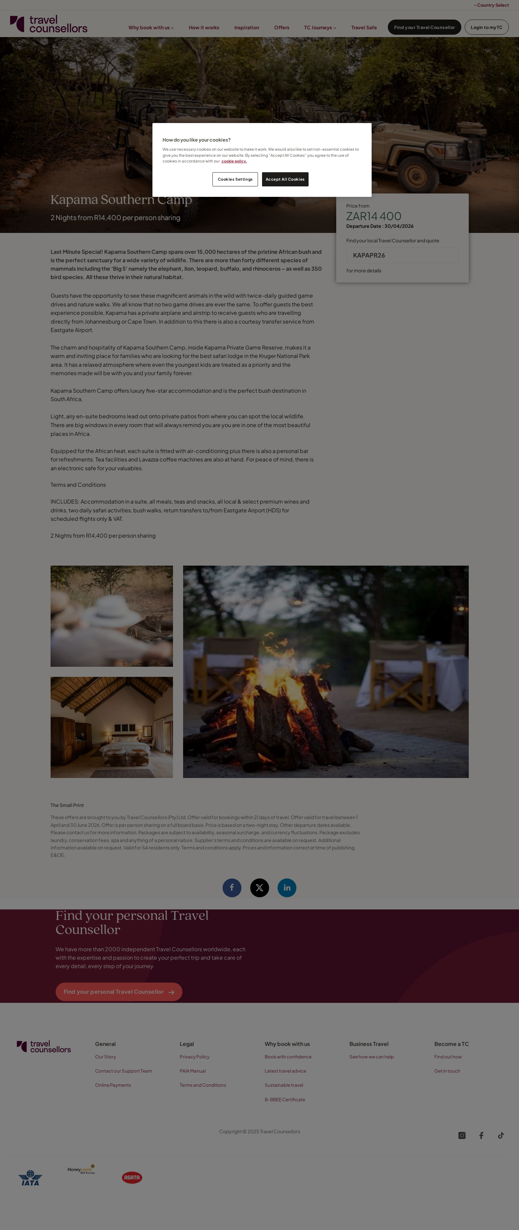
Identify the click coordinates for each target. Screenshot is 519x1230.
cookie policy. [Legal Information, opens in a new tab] (235, 160)
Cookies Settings (235, 179)
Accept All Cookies (285, 179)
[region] (262, 160)
